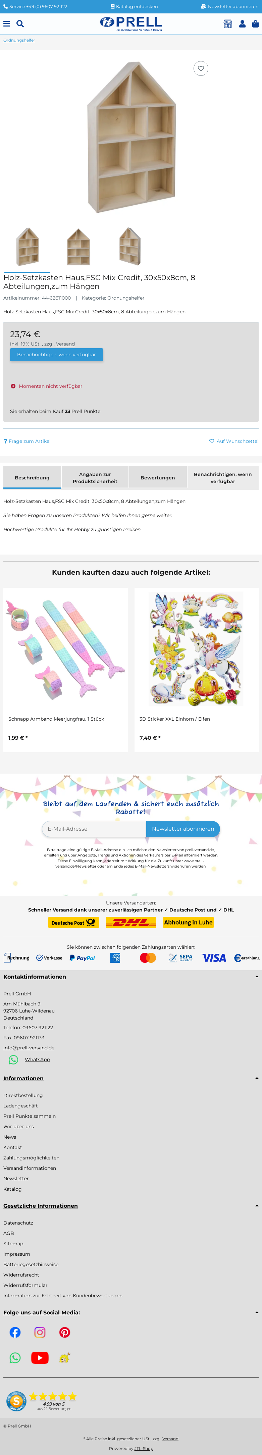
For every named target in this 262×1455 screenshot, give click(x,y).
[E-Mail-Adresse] (94, 829)
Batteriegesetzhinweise (30, 1264)
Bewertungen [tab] (158, 478)
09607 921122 (37, 1028)
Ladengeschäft (20, 1106)
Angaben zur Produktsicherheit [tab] (95, 477)
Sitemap (13, 1244)
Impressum (16, 1254)
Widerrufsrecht (21, 1275)
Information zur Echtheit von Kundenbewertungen (62, 1296)
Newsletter (16, 1179)
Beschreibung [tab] (32, 478)
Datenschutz (18, 1223)
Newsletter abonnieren (183, 829)
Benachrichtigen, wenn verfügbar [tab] (223, 477)
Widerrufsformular (25, 1285)
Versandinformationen (29, 1168)
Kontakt (12, 1147)
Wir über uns (18, 1127)
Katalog (12, 1189)
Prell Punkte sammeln (29, 1116)
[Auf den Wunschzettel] (201, 68)
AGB (8, 1233)
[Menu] (6, 24)
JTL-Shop (144, 1448)
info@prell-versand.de (28, 1048)
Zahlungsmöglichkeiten (31, 1158)
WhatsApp (37, 1059)
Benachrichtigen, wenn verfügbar (56, 355)
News (9, 1137)
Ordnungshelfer (126, 298)
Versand (65, 344)
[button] (242, 24)
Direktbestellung (23, 1095)
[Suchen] (20, 24)
